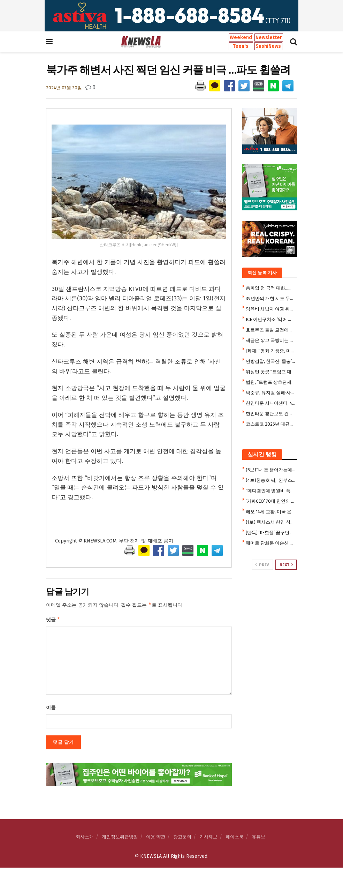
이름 (51, 709)
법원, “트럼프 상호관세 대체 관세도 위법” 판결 (271, 382)
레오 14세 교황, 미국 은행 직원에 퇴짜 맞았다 (271, 511)
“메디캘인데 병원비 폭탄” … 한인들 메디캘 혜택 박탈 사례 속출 (271, 490)
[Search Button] (293, 41)
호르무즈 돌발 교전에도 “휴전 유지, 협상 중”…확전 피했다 (271, 329)
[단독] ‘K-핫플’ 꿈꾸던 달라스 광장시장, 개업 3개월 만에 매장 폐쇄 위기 (271, 532)
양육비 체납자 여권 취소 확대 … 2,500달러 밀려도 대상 (271, 309)
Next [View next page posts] (287, 564)
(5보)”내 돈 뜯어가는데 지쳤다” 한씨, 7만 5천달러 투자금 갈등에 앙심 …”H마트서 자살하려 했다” (271, 469)
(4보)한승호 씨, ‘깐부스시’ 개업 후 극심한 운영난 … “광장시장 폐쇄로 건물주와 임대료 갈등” (271, 480)
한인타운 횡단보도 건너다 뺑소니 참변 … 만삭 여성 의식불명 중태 (271, 413)
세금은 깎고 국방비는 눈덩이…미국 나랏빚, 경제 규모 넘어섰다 (271, 340)
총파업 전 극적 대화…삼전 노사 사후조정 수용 (271, 288)
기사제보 (208, 838)
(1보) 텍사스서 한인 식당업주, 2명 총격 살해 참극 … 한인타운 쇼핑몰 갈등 (271, 522)
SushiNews (268, 46)
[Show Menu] (49, 41)
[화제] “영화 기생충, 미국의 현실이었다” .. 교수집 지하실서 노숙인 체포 (271, 350)
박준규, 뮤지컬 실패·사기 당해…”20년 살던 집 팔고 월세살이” (271, 392)
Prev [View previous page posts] (262, 564)
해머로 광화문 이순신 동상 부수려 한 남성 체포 (271, 543)
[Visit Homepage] (141, 42)
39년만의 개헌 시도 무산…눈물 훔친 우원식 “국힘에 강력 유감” (271, 298)
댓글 (53, 620)
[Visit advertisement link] (171, 15)
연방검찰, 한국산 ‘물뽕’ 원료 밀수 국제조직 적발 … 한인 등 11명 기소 (271, 361)
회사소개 (85, 838)
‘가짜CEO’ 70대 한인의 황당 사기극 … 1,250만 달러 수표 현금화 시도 (271, 501)
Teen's (241, 46)
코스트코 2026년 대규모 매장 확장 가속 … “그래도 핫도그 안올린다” (271, 424)
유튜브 (258, 838)
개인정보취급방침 (120, 838)
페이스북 (235, 838)
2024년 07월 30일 (64, 87)
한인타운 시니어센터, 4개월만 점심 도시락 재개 (271, 403)
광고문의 (182, 838)
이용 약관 (155, 838)
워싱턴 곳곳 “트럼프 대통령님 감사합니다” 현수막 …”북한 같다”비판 (271, 371)
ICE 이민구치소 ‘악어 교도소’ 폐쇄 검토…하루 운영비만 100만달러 (271, 319)
